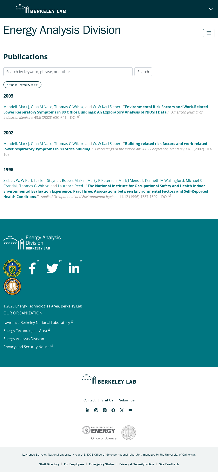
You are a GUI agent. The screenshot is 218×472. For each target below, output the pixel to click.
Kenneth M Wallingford (164, 180)
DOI (74, 117)
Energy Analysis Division (23, 338)
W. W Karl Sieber (106, 106)
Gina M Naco (41, 106)
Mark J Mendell (130, 180)
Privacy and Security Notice (28, 346)
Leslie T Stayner (47, 180)
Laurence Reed (70, 185)
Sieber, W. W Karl (17, 180)
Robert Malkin (74, 180)
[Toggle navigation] (208, 33)
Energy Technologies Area (26, 330)
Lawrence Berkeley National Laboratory (38, 322)
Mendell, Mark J (16, 106)
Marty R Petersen (102, 180)
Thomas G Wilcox (69, 106)
